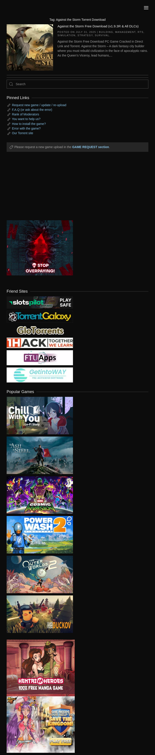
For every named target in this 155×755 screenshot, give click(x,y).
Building (106, 32)
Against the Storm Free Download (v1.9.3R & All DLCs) (98, 26)
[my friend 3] (40, 342)
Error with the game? (26, 128)
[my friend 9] (40, 302)
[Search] (77, 84)
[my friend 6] (40, 357)
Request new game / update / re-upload (39, 105)
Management (125, 32)
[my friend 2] (40, 330)
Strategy (85, 35)
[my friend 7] (40, 375)
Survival (102, 35)
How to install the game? (29, 124)
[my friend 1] (40, 316)
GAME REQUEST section (90, 147)
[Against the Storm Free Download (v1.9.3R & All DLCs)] (30, 47)
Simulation (66, 35)
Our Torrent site (22, 133)
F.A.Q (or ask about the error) (32, 109)
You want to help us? (26, 119)
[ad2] (37, 668)
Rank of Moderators (25, 114)
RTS (140, 32)
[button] (146, 7)
